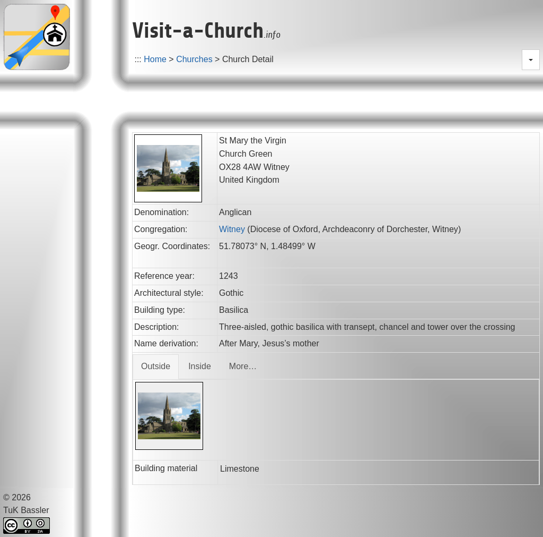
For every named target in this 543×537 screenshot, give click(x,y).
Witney (232, 229)
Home (155, 59)
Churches (194, 59)
